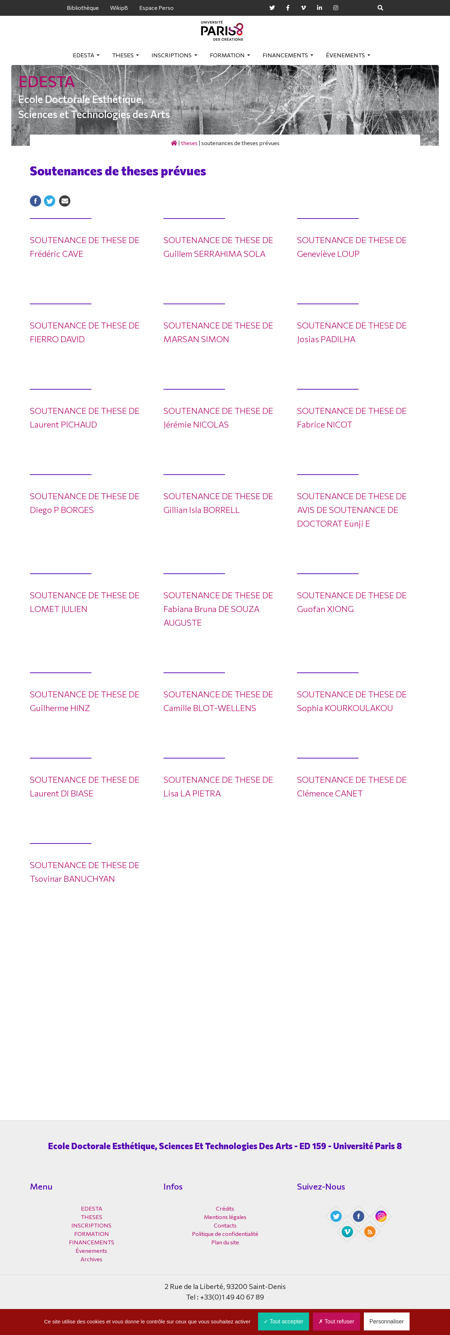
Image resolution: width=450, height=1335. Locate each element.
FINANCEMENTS (286, 55)
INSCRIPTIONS (172, 55)
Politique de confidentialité (225, 1233)
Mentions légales (225, 1216)
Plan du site (225, 1242)
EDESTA (84, 55)
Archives (91, 1259)
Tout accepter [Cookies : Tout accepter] (283, 1321)
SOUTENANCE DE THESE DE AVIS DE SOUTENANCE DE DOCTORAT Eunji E (352, 509)
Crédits (225, 1208)
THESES (123, 55)
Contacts (225, 1225)
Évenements (346, 55)
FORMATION (228, 55)
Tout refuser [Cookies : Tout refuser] (336, 1321)
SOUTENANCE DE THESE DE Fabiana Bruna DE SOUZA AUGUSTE (218, 608)
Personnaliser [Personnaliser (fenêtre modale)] (386, 1321)
